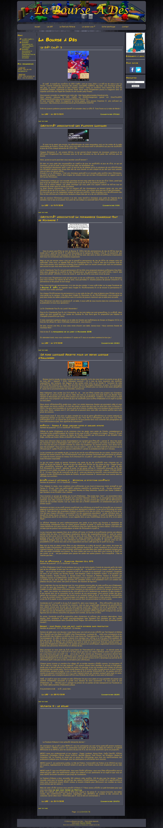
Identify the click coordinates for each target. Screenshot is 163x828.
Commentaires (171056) (110, 114)
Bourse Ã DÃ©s (50, 287)
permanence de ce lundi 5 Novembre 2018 (72, 332)
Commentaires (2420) (110, 343)
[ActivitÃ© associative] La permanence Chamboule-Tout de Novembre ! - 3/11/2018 (28, 54)
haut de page (43, 121)
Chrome (83, 824)
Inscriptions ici (22, 71)
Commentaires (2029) (110, 694)
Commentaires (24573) (110, 801)
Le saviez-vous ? (88, 27)
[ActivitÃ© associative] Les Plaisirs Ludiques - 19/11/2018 (28, 45)
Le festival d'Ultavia (67, 27)
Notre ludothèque (108, 27)
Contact (125, 27)
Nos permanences (26, 63)
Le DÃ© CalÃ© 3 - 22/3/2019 (28, 40)
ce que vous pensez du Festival (67, 790)
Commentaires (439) (111, 205)
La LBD (50, 27)
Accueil (37, 27)
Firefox (77, 824)
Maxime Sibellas (85, 823)
